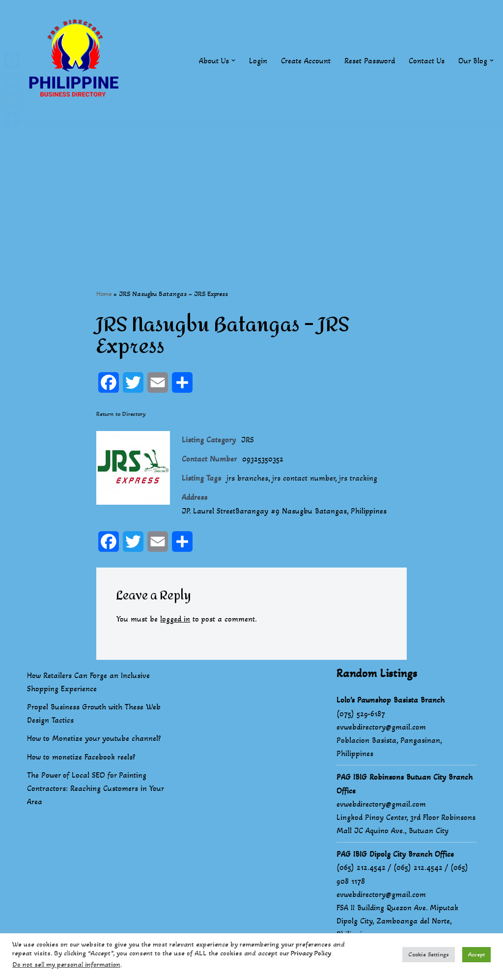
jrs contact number (303, 478)
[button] (233, 60)
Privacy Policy (311, 953)
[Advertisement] (251, 190)
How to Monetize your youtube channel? (94, 738)
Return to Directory (121, 414)
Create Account (306, 60)
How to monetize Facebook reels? (81, 757)
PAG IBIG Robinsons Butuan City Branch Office (404, 784)
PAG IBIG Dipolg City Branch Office (395, 854)
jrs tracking (358, 478)
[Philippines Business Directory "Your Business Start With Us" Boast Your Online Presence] (76, 60)
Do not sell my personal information (66, 964)
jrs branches (247, 478)
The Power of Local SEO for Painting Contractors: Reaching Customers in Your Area (95, 789)
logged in (175, 619)
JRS (247, 439)
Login (258, 60)
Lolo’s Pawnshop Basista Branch (390, 700)
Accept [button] (476, 954)
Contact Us (427, 60)
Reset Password (369, 60)
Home (104, 294)
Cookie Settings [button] (428, 954)
